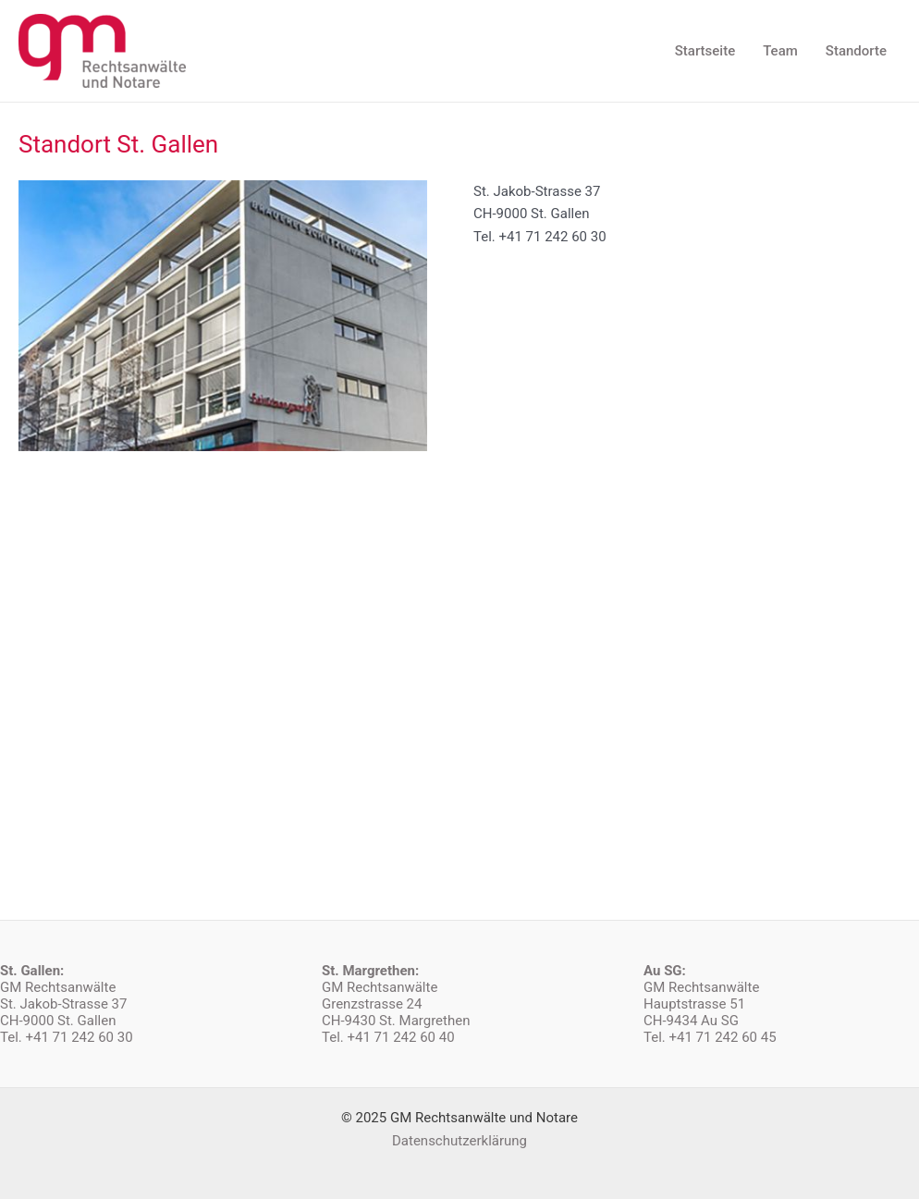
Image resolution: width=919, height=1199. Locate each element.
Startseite (705, 51)
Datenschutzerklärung (459, 1140)
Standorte (856, 51)
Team (780, 51)
